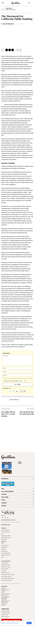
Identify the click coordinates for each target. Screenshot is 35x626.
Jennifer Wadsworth (8, 24)
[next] (4, 9)
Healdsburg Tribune (5, 565)
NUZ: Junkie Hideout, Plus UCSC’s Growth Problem (8, 414)
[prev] (2, 9)
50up (2, 543)
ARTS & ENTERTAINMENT (7, 491)
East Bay (3, 549)
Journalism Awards (5, 612)
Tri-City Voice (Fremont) (6, 580)
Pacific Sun (3, 539)
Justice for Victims (10, 9)
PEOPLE (3, 500)
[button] (29, 3)
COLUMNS (3, 494)
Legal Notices (4, 595)
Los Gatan (3, 570)
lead (10, 388)
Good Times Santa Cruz (5, 533)
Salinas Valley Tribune (6, 576)
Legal (2, 592)
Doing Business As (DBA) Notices (5, 601)
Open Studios (4, 551)
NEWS (2, 488)
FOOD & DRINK (4, 497)
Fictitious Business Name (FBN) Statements (5, 598)
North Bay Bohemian (6, 537)
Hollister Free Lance (5, 566)
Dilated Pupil (4, 547)
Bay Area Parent (5, 545)
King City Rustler (5, 568)
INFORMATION (4, 478)
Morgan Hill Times (5, 572)
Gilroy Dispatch (4, 563)
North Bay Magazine (5, 553)
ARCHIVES (26, 462)
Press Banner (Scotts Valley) (7, 574)
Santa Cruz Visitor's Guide (5, 556)
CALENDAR (4, 502)
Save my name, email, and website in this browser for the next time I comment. (18, 378)
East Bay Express (5, 530)
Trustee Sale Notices (4, 604)
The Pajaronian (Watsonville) (7, 578)
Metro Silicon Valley (5, 535)
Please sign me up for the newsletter (11, 381)
